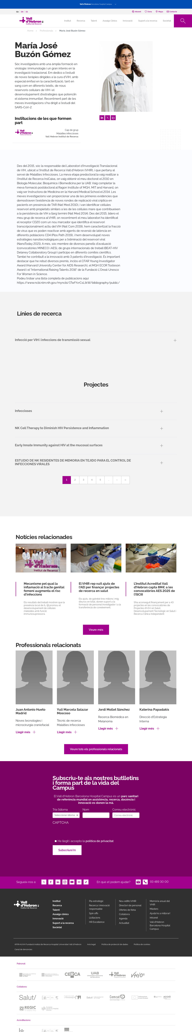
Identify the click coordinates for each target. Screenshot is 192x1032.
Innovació (127, 20)
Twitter (107, 117)
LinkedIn (101, 117)
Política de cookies (142, 944)
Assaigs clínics (61, 914)
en (22, 12)
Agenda (123, 918)
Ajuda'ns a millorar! (160, 913)
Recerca (81, 20)
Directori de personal (130, 905)
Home (30, 30)
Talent (94, 20)
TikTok (86, 881)
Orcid (113, 117)
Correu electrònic (124, 809)
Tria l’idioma (60, 809)
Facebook (50, 881)
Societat (167, 20)
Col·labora (124, 914)
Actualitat (124, 923)
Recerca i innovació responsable (99, 907)
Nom (86, 809)
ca (17, 12)
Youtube (72, 881)
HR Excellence (96, 922)
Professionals (46, 30)
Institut (57, 901)
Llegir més (23, 732)
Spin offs (93, 913)
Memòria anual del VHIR (160, 903)
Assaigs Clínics (110, 20)
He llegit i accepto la (86, 841)
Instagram (64, 881)
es (27, 12)
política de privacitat (100, 841)
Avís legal (91, 944)
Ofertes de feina (127, 910)
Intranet (154, 917)
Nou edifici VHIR (127, 901)
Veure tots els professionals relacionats (96, 749)
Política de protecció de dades (115, 944)
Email (138, 881)
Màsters (154, 909)
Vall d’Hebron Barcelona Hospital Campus (160, 925)
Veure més (96, 629)
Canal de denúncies (23, 949)
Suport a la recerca (147, 20)
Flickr (79, 881)
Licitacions (94, 917)
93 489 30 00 (159, 881)
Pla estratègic (96, 901)
